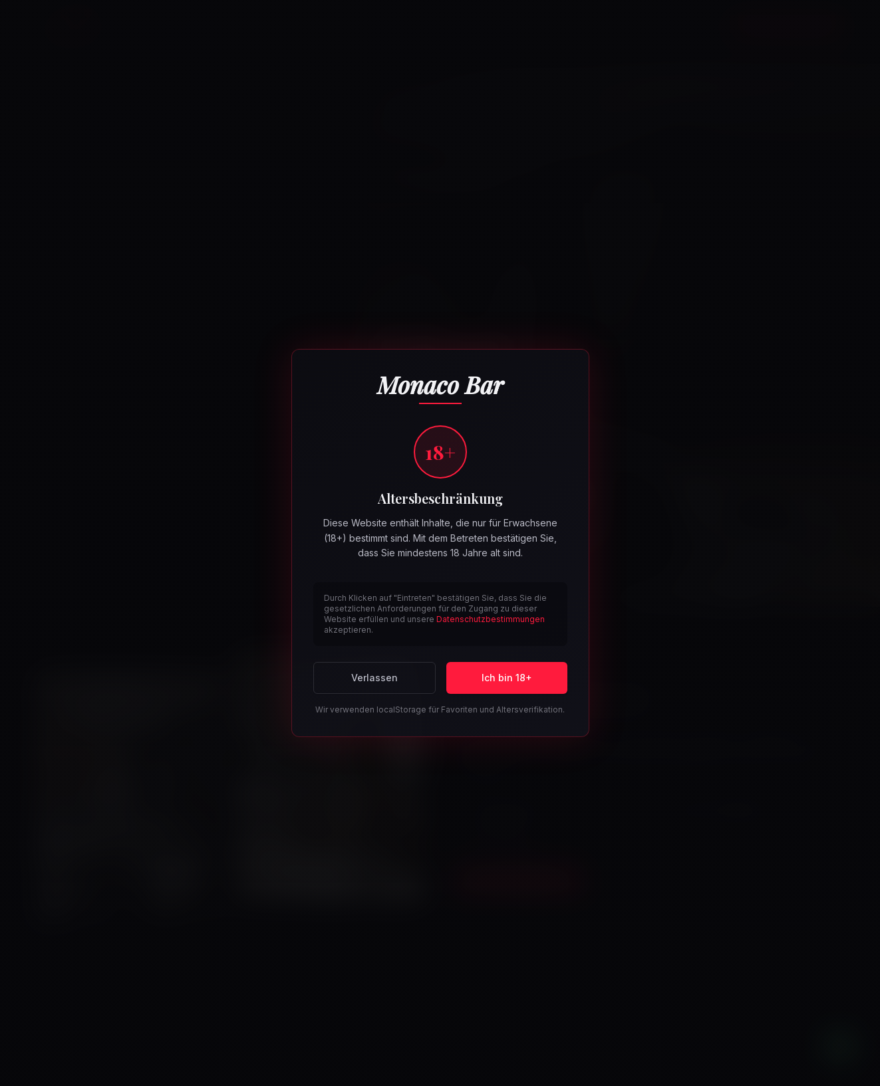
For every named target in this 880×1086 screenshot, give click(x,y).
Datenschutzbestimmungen (490, 619)
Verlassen (374, 677)
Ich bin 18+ (507, 677)
